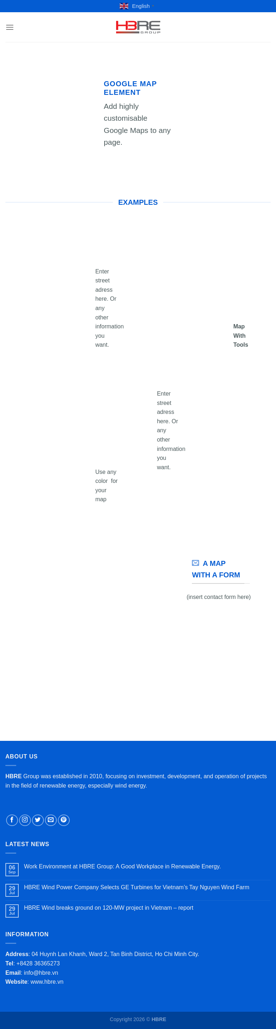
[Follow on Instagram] (25, 820)
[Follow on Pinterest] (64, 820)
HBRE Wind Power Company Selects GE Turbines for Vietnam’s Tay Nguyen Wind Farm (136, 887)
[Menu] (9, 27)
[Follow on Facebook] (12, 820)
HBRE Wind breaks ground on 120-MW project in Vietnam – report (108, 908)
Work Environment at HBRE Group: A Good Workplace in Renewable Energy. (122, 866)
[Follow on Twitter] (38, 820)
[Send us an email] (51, 820)
